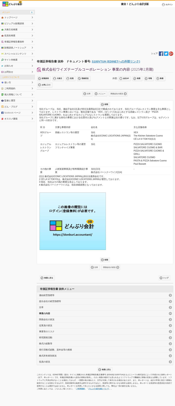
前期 (106, 104)
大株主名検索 (9, 29)
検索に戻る (48, 278)
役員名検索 (8, 35)
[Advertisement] (105, 29)
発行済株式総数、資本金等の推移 (55, 350)
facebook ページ (11, 112)
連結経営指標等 (46, 295)
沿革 (89, 94)
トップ (165, 278)
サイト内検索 (9, 59)
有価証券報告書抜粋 (12, 41)
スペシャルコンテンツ (13, 53)
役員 (72, 78)
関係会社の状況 (117, 94)
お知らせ (7, 65)
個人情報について (11, 94)
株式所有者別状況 (48, 356)
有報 (150, 78)
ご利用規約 (80, 389)
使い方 (6, 82)
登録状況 (85, 78)
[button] (167, 4)
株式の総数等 (45, 343)
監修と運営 (8, 100)
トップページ (9, 17)
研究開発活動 (45, 337)
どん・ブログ (9, 106)
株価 (161, 78)
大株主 (59, 78)
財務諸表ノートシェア (13, 47)
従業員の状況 (45, 325)
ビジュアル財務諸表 (12, 23)
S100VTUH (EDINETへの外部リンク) (116, 61)
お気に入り (46, 85)
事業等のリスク (46, 331)
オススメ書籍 (9, 118)
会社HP (126, 78)
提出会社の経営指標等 (50, 301)
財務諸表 (45, 78)
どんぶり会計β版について (98, 389)
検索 (138, 78)
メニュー (101, 94)
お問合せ (7, 71)
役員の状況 (44, 362)
